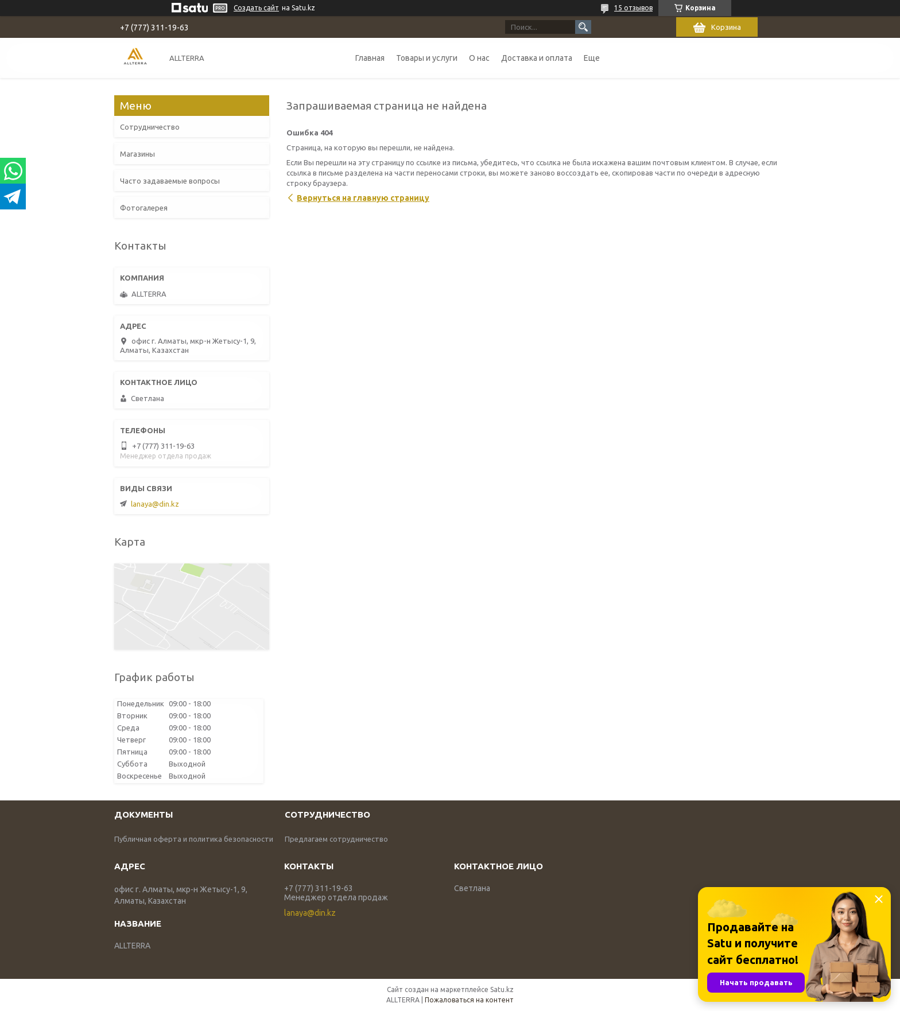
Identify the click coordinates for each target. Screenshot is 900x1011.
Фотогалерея (144, 208)
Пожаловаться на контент (469, 1000)
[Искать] (583, 27)
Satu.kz (502, 989)
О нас (479, 58)
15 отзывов (633, 7)
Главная (370, 58)
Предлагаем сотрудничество (336, 839)
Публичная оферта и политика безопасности (193, 839)
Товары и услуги (426, 58)
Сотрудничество (150, 127)
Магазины (137, 154)
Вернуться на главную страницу (363, 198)
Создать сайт (256, 7)
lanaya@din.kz (155, 504)
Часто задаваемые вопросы (170, 181)
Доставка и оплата (536, 58)
